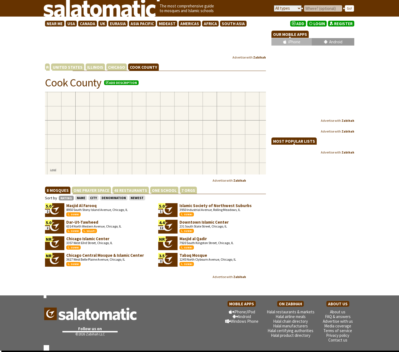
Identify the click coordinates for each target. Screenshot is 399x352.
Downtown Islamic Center (204, 222)
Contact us (337, 340)
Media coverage (337, 326)
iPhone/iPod (244, 311)
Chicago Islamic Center (87, 238)
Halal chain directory (290, 321)
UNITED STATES (68, 67)
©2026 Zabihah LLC (90, 334)
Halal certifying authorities (290, 330)
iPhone (294, 41)
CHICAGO (116, 67)
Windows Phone (244, 321)
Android (335, 41)
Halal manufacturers (290, 326)
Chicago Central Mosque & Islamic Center (105, 255)
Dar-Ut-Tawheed (82, 222)
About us (337, 311)
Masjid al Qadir (193, 238)
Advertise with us (338, 321)
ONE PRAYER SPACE (91, 190)
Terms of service (337, 330)
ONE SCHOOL (164, 190)
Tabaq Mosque (193, 255)
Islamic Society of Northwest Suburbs (215, 205)
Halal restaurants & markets (291, 311)
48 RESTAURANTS (130, 190)
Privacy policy (337, 335)
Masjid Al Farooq (81, 205)
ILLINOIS (95, 67)
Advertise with (249, 57)
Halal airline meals (291, 316)
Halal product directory (290, 335)
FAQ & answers (338, 316)
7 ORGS (188, 190)
